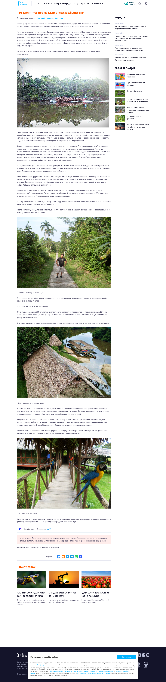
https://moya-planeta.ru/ (44, 665)
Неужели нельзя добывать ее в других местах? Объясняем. (64, 601)
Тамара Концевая (23, 547)
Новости (48, 3)
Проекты (85, 3)
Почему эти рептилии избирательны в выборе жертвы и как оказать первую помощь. (31, 602)
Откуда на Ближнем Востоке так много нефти (62, 594)
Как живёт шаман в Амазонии (50, 18)
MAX (49, 529)
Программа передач (62, 3)
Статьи (39, 3)
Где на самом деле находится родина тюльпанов (95, 594)
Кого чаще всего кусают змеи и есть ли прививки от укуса (31, 594)
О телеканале (97, 3)
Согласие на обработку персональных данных (93, 673)
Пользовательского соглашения (60, 671)
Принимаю (126, 657)
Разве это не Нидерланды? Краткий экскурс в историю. (95, 601)
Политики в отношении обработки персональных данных (93, 671)
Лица (76, 3)
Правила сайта (22, 674)
